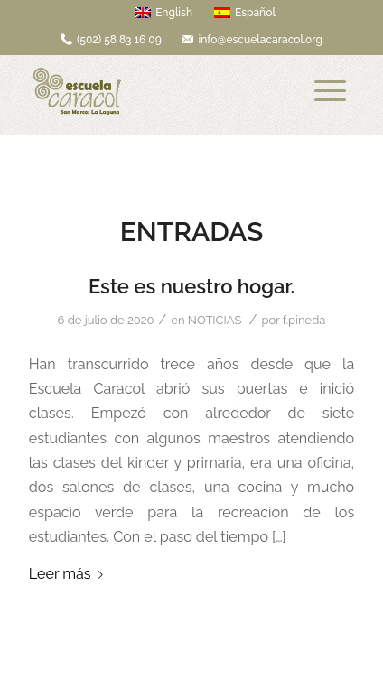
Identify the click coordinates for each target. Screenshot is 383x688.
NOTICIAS (214, 320)
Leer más (69, 573)
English (163, 12)
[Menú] (330, 91)
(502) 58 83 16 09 (119, 39)
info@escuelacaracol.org (260, 39)
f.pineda (304, 320)
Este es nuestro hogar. (191, 286)
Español (245, 12)
